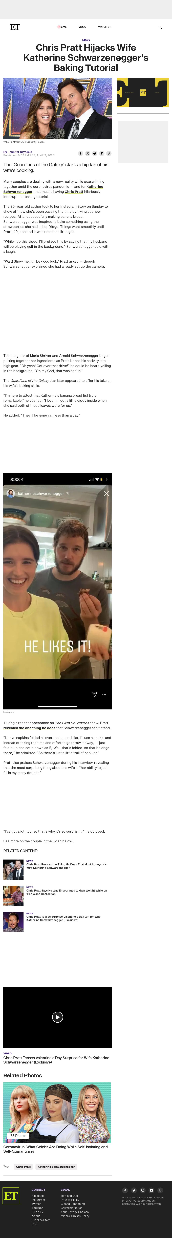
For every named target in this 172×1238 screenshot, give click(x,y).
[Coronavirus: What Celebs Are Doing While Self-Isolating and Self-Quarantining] (57, 1112)
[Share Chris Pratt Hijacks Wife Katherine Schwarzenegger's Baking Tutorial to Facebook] (81, 153)
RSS (34, 1224)
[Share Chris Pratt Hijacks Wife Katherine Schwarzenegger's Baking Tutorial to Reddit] (95, 153)
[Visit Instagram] (143, 1191)
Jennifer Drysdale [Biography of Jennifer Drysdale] (20, 152)
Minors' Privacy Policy (75, 1216)
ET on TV (37, 1212)
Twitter (36, 1204)
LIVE (64, 27)
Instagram (38, 1200)
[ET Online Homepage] (15, 27)
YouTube (37, 1208)
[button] (57, 1017)
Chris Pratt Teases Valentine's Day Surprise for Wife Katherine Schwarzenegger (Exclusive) (56, 1060)
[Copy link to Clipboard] (109, 153)
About (36, 1216)
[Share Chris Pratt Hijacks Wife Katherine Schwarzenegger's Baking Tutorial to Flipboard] (102, 153)
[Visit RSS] (160, 1191)
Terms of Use (69, 1196)
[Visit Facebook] (125, 1191)
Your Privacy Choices (75, 1212)
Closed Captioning (73, 1204)
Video (82, 27)
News (86, 40)
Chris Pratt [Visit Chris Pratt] (23, 1167)
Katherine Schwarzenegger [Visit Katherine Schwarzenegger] (56, 1167)
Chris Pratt (74, 191)
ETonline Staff (41, 1220)
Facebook (38, 1196)
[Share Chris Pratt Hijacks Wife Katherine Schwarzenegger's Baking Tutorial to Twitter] (88, 153)
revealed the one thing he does (29, 728)
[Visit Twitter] (134, 1191)
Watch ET (104, 27)
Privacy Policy (70, 1200)
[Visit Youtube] (151, 1191)
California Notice (71, 1208)
